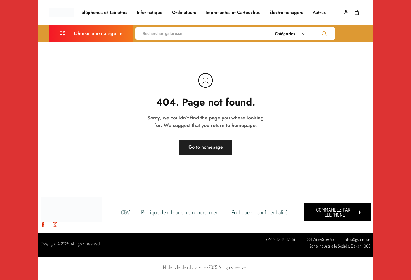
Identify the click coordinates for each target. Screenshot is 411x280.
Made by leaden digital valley (185, 267)
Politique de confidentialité (259, 212)
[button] (337, 212)
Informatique (149, 12)
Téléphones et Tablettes (103, 12)
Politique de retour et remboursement (180, 212)
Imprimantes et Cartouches (233, 12)
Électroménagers (286, 12)
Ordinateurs (184, 12)
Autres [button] (319, 12)
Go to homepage (205, 147)
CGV (125, 212)
